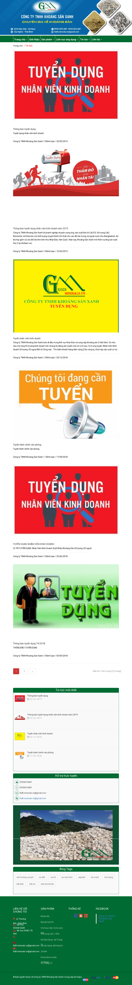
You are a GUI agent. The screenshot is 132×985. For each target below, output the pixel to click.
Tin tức (85, 39)
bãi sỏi (32, 884)
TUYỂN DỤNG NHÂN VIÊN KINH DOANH (33, 544)
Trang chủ (20, 39)
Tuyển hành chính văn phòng (27, 444)
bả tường (109, 877)
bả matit (95, 877)
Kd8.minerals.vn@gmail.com (33, 798)
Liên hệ (97, 39)
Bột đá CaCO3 (47, 922)
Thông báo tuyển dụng (24, 129)
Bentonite (45, 916)
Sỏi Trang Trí (46, 963)
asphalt (81, 877)
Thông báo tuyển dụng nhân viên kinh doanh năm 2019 (40, 228)
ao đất (42, 877)
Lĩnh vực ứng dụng (67, 39)
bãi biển (20, 884)
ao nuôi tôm (67, 877)
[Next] (32, 671)
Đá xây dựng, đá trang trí (52, 945)
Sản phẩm (47, 39)
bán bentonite (47, 884)
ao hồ (53, 877)
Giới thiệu (34, 39)
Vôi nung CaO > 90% (50, 934)
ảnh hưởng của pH (25, 877)
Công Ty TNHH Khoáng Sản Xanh (107, 919)
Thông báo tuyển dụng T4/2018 (29, 643)
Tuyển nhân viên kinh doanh (27, 338)
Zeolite (44, 951)
